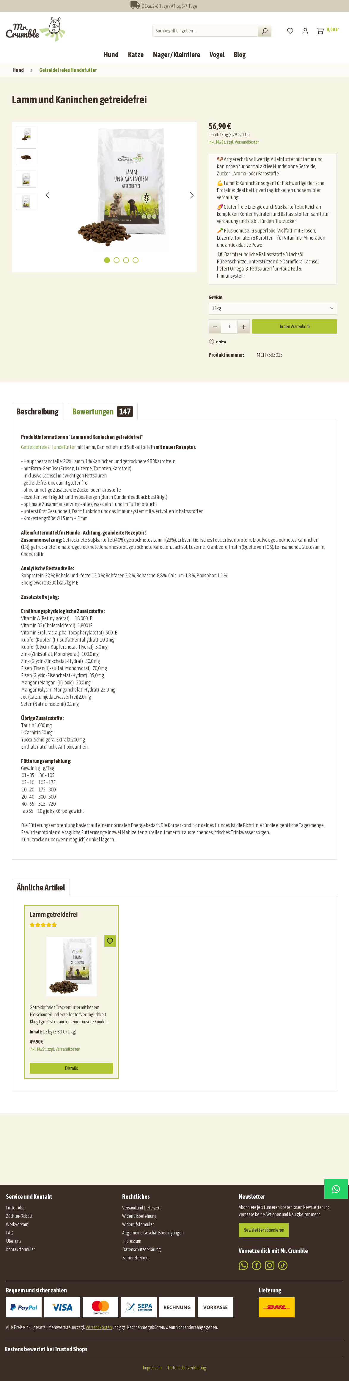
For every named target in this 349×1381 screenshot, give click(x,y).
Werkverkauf (17, 1224)
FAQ (9, 1232)
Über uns (13, 1241)
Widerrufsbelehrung (139, 1216)
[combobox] (205, 31)
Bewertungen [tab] (103, 411)
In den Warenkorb (295, 326)
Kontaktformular (20, 1249)
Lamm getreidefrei (54, 914)
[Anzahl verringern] (215, 326)
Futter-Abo (15, 1207)
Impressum (131, 1241)
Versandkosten (99, 1327)
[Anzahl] (229, 326)
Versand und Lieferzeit (141, 1207)
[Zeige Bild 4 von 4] (136, 260)
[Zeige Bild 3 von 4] (126, 260)
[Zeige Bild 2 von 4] (117, 260)
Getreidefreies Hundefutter (48, 447)
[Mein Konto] (305, 30)
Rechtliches (136, 1196)
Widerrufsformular (138, 1224)
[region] (106, 195)
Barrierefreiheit (135, 1257)
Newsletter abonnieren (263, 1230)
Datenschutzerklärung (141, 1249)
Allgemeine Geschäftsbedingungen (153, 1232)
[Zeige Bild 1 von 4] (107, 260)
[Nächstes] (192, 195)
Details (71, 1068)
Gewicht (216, 297)
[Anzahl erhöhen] (243, 326)
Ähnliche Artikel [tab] (41, 887)
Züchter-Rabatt (19, 1216)
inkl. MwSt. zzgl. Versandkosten (234, 142)
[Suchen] (264, 31)
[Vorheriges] (47, 195)
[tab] (37, 411)
